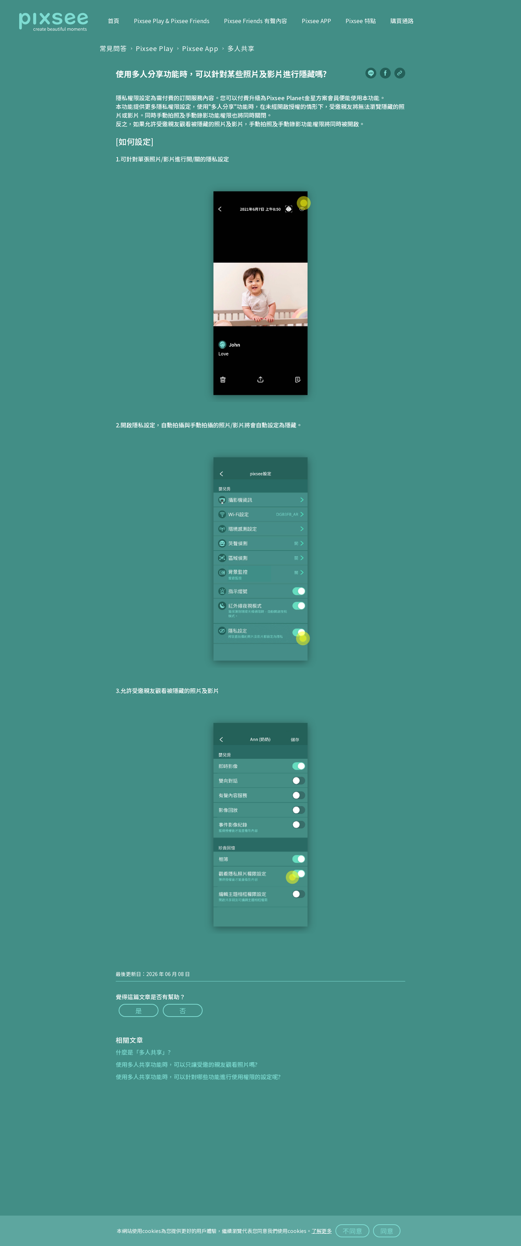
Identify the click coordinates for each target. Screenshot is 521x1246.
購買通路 (402, 20)
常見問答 (113, 48)
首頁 (113, 20)
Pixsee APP (316, 20)
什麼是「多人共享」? (143, 1052)
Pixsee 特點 (361, 20)
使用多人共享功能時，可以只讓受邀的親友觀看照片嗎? (187, 1064)
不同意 (352, 1231)
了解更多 (322, 1230)
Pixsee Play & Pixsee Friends (171, 20)
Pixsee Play (154, 48)
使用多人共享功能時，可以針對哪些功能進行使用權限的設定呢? (198, 1076)
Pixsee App (200, 48)
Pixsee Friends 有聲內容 (255, 20)
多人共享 (241, 48)
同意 (386, 1231)
